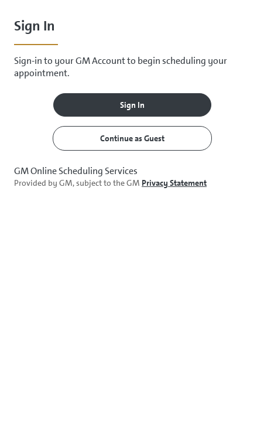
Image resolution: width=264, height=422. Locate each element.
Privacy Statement (174, 183)
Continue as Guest (132, 138)
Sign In (132, 105)
